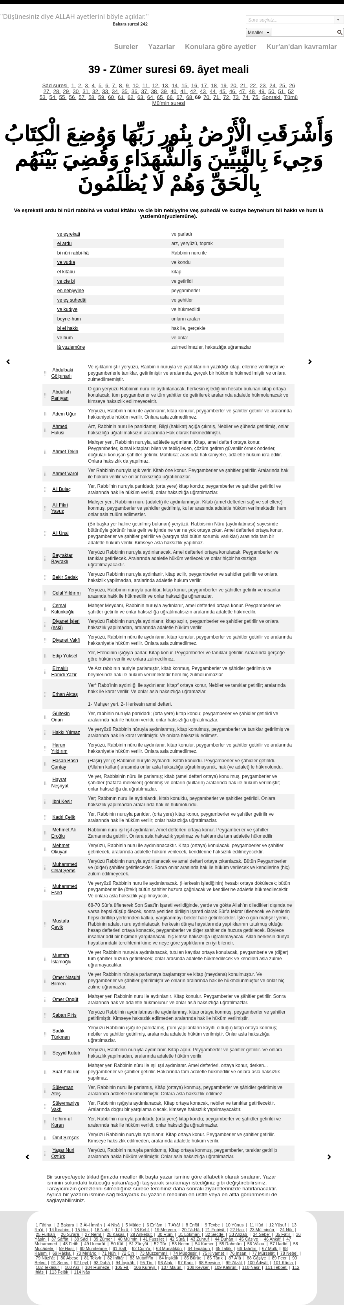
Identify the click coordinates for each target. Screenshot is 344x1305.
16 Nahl (103, 1229)
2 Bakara (66, 1225)
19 (224, 85)
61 (121, 97)
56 (72, 97)
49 (262, 91)
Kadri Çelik (63, 817)
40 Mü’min (128, 1239)
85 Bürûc (193, 1258)
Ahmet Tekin (65, 451)
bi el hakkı (68, 328)
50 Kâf (117, 1243)
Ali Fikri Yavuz (59, 508)
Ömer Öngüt (65, 999)
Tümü (291, 97)
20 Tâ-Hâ (191, 1229)
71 (217, 97)
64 (151, 97)
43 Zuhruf (200, 1239)
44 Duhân (224, 1239)
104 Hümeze (98, 1267)
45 (223, 91)
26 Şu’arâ (71, 1234)
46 (233, 91)
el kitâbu (66, 272)
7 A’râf (174, 1225)
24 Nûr (287, 1229)
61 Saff (120, 1248)
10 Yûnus (235, 1225)
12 (155, 85)
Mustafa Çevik (60, 924)
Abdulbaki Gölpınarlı (62, 373)
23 (263, 85)
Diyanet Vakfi (66, 640)
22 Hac (237, 1229)
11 (146, 85)
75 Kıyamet (214, 1253)
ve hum (65, 337)
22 (254, 85)
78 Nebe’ (289, 1253)
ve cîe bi (66, 281)
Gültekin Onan (60, 717)
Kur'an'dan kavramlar (302, 47)
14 (175, 85)
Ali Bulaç (61, 489)
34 (115, 91)
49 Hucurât (95, 1243)
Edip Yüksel (64, 656)
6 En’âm (154, 1225)
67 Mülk (270, 1248)
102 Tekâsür (48, 1267)
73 (236, 97)
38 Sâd (81, 1239)
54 (53, 97)
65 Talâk (224, 1248)
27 (47, 91)
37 (145, 91)
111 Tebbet (276, 1267)
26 (292, 85)
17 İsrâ (122, 1229)
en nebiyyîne (70, 290)
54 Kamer (205, 1243)
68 (190, 97)
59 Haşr (67, 1248)
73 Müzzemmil (154, 1253)
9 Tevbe (213, 1225)
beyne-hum (69, 319)
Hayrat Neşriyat (59, 783)
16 (195, 85)
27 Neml (93, 1234)
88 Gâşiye (257, 1258)
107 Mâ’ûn (172, 1267)
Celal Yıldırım (66, 593)
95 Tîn (147, 1262)
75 (256, 97)
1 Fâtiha (44, 1225)
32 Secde (215, 1234)
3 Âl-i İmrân (91, 1225)
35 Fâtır (283, 1234)
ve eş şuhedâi (71, 300)
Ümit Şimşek (65, 1137)
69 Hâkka (62, 1253)
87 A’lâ (235, 1258)
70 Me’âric (87, 1253)
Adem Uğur (64, 414)
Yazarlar (161, 47)
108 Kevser (198, 1267)
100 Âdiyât (258, 1262)
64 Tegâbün (199, 1248)
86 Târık (215, 1258)
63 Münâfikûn (169, 1248)
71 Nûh (109, 1253)
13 (165, 85)
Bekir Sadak (65, 577)
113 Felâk (59, 1272)
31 (86, 91)
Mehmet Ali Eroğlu (63, 833)
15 (185, 85)
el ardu (64, 243)
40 (174, 91)
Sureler (126, 47)
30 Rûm (165, 1234)
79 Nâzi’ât (46, 1258)
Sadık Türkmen (60, 1034)
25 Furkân (46, 1234)
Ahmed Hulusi (59, 430)
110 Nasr (251, 1267)
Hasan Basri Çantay (64, 764)
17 (205, 85)
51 (281, 91)
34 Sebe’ (262, 1234)
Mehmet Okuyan (60, 849)
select (339, 20)
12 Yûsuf (278, 1225)
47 (243, 91)
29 (66, 91)
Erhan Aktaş (65, 694)
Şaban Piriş (64, 1015)
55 (62, 97)
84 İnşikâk (169, 1258)
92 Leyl (81, 1262)
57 (82, 97)
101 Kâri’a (284, 1262)
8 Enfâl (193, 1225)
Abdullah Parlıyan (61, 395)
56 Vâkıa (256, 1243)
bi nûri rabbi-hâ (73, 253)
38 (154, 91)
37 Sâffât (60, 1239)
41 (184, 91)
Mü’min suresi (168, 103)
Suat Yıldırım (65, 1071)
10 (136, 85)
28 (56, 91)
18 (214, 85)
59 (102, 97)
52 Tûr (160, 1243)
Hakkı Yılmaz (66, 732)
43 (203, 91)
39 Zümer (103, 1239)
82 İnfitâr (116, 1258)
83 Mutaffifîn (142, 1258)
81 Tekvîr (93, 1258)
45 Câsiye (249, 1239)
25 (283, 85)
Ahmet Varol (65, 473)
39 (164, 91)
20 (234, 85)
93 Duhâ (102, 1262)
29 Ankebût (141, 1234)
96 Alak (166, 1262)
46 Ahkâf (273, 1239)
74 (246, 97)
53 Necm (181, 1243)
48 (252, 91)
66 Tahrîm (247, 1248)
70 (207, 97)
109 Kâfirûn (226, 1267)
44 (213, 91)
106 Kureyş (145, 1267)
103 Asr (73, 1267)
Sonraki (272, 97)
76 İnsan (238, 1253)
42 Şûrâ (178, 1239)
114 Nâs (82, 1272)
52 (291, 91)
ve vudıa (66, 262)
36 (135, 91)
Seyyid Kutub (66, 1053)
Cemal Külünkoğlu (62, 609)
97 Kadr (186, 1262)
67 (180, 97)
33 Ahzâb (238, 1234)
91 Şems (60, 1262)
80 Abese (69, 1258)
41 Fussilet (154, 1239)
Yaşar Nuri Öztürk (62, 1153)
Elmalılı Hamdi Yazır (64, 671)
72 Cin (128, 1253)
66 (170, 97)
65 (161, 97)
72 (227, 97)
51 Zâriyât (139, 1243)
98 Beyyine (210, 1262)
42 (194, 91)
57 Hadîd (279, 1243)
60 (111, 97)
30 (76, 91)
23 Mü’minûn (262, 1229)
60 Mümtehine (94, 1248)
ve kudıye (67, 309)
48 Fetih (71, 1243)
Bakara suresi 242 (130, 24)
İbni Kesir (62, 801)
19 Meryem (166, 1229)
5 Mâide (134, 1225)
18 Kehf (142, 1229)
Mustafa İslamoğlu (61, 959)
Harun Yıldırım (59, 748)
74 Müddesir (185, 1253)
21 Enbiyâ (215, 1229)
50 (272, 91)
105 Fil (122, 1267)
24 (273, 85)
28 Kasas (116, 1234)
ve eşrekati (68, 234)
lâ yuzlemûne (71, 347)
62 (131, 97)
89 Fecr (279, 1258)
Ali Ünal (60, 533)
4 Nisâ (114, 1225)
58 (92, 97)
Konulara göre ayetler (220, 47)
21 (244, 85)
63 (141, 97)
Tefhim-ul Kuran (61, 1122)
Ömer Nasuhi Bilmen (65, 981)
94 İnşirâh (125, 1262)
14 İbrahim (59, 1229)
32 (96, 91)
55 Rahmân (231, 1243)
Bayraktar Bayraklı (61, 558)
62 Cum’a (142, 1248)
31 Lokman (189, 1234)
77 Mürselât (264, 1253)
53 (43, 97)
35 (125, 91)
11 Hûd (256, 1225)
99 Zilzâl (234, 1262)
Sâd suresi (55, 85)
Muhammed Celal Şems (64, 867)
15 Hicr (82, 1229)
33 (106, 91)
